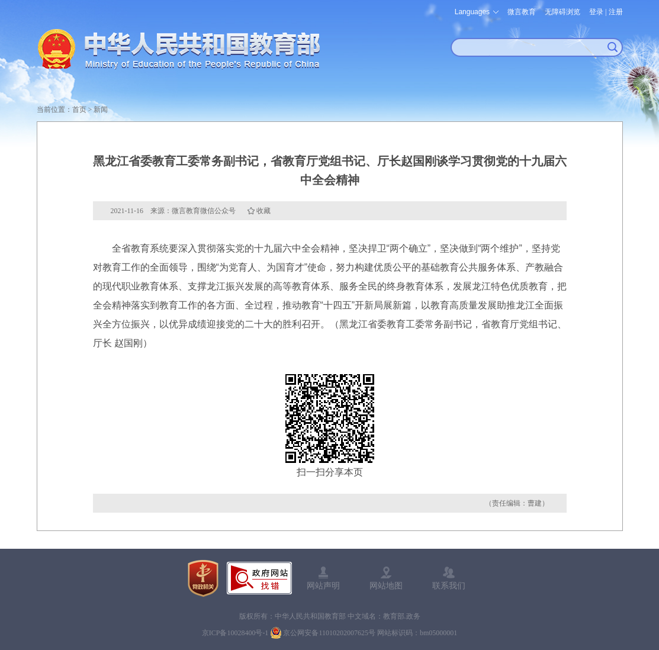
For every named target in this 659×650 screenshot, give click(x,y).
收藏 (263, 211)
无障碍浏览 (562, 12)
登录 (596, 12)
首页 (79, 109)
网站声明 (323, 585)
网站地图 (386, 585)
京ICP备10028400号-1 (235, 633)
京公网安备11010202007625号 (329, 633)
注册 (616, 12)
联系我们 (448, 585)
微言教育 (521, 12)
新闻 (101, 109)
